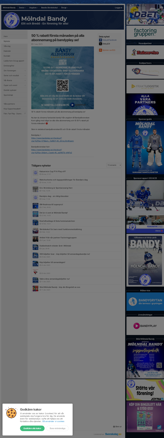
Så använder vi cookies (53, 421)
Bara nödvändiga (57, 428)
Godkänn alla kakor (32, 428)
